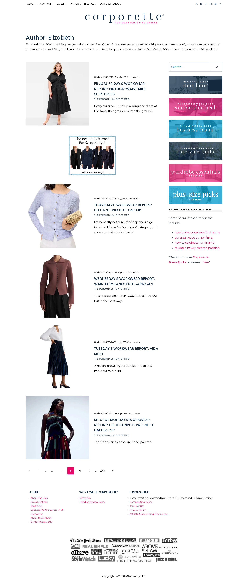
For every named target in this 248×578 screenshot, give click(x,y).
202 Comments (131, 409)
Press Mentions (39, 497)
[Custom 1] (197, 4)
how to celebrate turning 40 (194, 242)
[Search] (216, 67)
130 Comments (131, 197)
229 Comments (131, 76)
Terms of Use (137, 501)
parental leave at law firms (194, 237)
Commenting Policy (141, 497)
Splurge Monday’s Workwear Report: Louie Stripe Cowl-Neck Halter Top (124, 420)
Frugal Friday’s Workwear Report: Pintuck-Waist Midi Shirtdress (120, 88)
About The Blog (39, 493)
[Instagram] (211, 4)
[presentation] (57, 94)
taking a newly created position (197, 248)
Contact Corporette (41, 517)
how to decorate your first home (197, 232)
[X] (220, 4)
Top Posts (36, 501)
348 (102, 466)
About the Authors (41, 513)
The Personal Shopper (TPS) (112, 98)
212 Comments (131, 270)
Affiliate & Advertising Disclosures (148, 509)
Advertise (85, 493)
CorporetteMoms (110, 3)
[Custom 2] (201, 4)
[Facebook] (206, 4)
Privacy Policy (138, 505)
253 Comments (131, 339)
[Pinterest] (215, 4)
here (205, 262)
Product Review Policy (92, 497)
